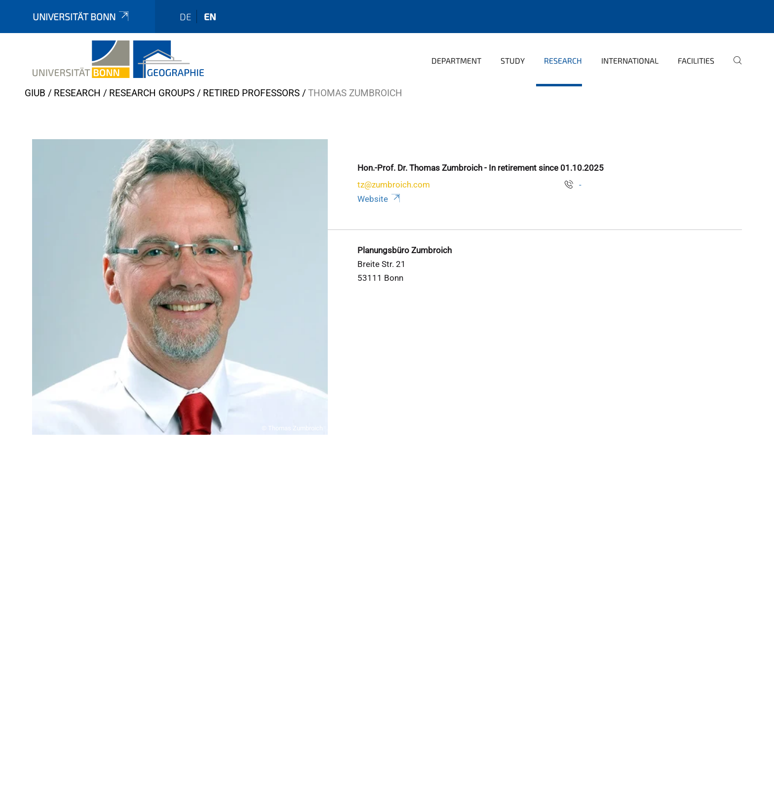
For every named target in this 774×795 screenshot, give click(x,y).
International (629, 60)
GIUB (35, 93)
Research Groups (151, 93)
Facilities (696, 60)
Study (513, 60)
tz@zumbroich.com (393, 184)
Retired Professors (251, 93)
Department (456, 60)
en (210, 16)
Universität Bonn (81, 16)
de (186, 16)
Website (379, 199)
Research (563, 60)
